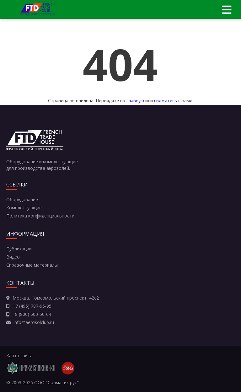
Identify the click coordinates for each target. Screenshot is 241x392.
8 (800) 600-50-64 (32, 314)
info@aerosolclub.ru (33, 322)
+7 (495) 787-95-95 (32, 306)
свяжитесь (165, 100)
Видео (13, 257)
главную (135, 100)
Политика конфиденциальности (40, 216)
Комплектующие (24, 208)
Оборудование (22, 199)
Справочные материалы (32, 265)
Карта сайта (19, 355)
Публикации (19, 249)
